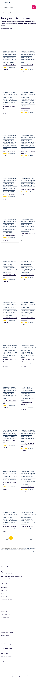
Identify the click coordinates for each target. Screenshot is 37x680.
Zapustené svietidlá (5, 617)
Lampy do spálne (10, 62)
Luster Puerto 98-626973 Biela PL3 (28, 152)
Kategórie (19, 676)
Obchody (11, 676)
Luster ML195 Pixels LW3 (27, 275)
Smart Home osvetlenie (6, 623)
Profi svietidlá (3, 638)
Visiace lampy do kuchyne (9, 191)
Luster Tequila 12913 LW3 (9, 65)
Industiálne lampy (7, 232)
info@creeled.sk (8, 579)
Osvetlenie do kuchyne (8, 57)
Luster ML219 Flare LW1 (9, 235)
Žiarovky (2, 593)
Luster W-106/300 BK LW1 (10, 194)
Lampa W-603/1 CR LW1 (9, 151)
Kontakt (26, 676)
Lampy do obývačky (30, 59)
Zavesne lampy (4, 590)
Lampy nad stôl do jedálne (11, 13)
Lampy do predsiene (29, 102)
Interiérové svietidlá (5, 635)
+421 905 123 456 (9, 573)
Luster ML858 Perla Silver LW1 (9, 276)
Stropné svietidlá (25, 104)
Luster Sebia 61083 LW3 (9, 526)
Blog (23, 676)
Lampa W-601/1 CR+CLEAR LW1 (25, 109)
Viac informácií (12, 67)
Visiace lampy (24, 484)
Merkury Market (7, 51)
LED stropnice (8, 228)
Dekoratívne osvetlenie (5, 614)
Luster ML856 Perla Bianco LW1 (28, 234)
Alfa (22, 387)
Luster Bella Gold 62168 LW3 (27, 360)
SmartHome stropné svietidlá (7, 632)
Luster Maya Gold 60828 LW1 (9, 442)
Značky (15, 676)
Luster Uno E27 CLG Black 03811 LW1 (28, 319)
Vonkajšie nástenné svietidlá (6, 599)
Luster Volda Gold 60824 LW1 (10, 483)
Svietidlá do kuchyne (8, 59)
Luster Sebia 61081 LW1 (27, 487)
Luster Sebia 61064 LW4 (27, 526)
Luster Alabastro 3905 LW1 (28, 189)
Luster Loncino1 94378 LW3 (9, 107)
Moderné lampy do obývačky (7, 644)
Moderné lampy (25, 51)
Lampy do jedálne (12, 54)
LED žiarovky (3, 602)
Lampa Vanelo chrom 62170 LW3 (26, 403)
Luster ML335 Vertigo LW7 (10, 318)
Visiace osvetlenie (10, 190)
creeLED (8, 2)
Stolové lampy (4, 596)
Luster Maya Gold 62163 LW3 (27, 445)
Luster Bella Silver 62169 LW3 (9, 402)
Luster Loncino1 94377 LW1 (27, 66)
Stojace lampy (4, 611)
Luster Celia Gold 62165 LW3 (9, 360)
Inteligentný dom (4, 620)
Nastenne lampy (4, 587)
